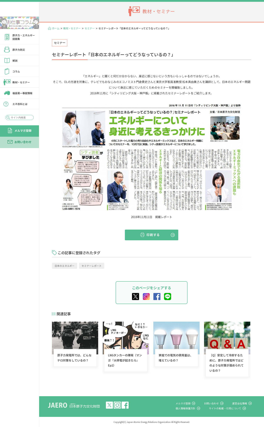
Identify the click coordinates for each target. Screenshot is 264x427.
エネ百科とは (19, 113)
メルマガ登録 (22, 140)
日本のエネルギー (65, 266)
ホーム (55, 28)
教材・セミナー (21, 92)
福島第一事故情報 (22, 102)
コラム (16, 81)
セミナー (90, 28)
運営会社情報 (243, 403)
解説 (14, 70)
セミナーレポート (92, 266)
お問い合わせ (22, 151)
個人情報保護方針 (196, 408)
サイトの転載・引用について (232, 408)
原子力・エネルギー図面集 (23, 46)
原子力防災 (18, 59)
